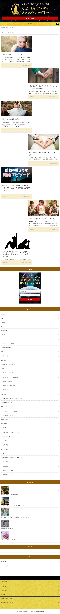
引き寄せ (3, 368)
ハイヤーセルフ (7, 436)
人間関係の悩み (7, 347)
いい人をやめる (7, 339)
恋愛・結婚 (8, 27)
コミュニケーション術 (8, 343)
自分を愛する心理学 (8, 470)
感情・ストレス (4, 407)
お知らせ (3, 314)
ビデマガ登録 (4, 581)
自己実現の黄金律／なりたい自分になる (13, 457)
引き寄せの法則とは (8, 372)
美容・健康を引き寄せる (9, 364)
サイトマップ (4, 607)
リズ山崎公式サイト (6, 561)
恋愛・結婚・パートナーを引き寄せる (12, 398)
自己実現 (3, 453)
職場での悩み (6, 356)
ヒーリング (6, 440)
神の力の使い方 (4, 449)
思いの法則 (6, 461)
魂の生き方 (6, 427)
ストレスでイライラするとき (10, 411)
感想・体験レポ (4, 419)
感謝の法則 (6, 466)
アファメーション (5, 322)
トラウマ (3, 326)
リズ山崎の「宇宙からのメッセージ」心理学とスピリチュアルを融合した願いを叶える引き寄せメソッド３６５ (30, 281)
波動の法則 (6, 445)
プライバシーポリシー (6, 598)
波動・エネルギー (5, 423)
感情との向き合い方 (8, 415)
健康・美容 (3, 360)
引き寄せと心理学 (7, 381)
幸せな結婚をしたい (8, 402)
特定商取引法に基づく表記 (7, 602)
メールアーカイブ (5, 330)
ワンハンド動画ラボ (6, 566)
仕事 (2, 351)
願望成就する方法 (7, 474)
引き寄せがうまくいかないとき (10, 377)
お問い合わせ (4, 590)
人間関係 (3, 334)
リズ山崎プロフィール (6, 586)
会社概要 (3, 594)
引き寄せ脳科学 (7, 390)
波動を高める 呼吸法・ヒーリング (12, 432)
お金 (2, 318)
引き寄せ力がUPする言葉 (9, 385)
